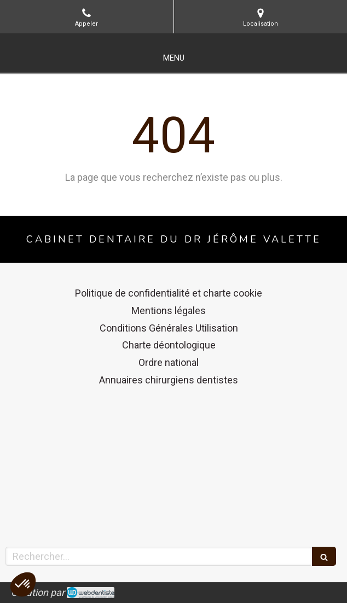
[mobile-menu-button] (173, 58)
